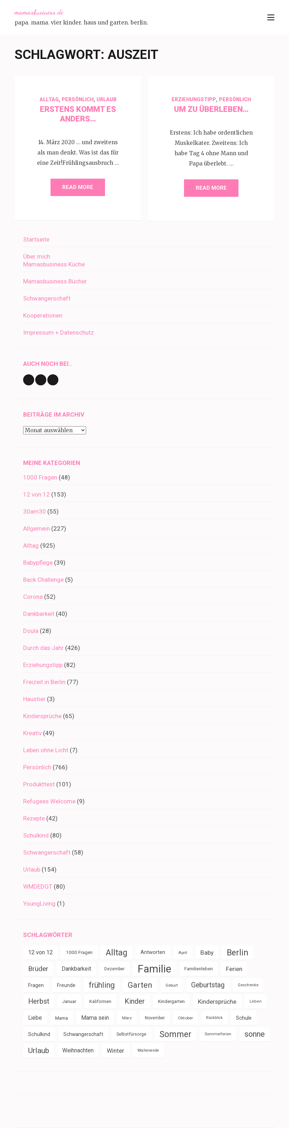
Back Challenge (43, 579)
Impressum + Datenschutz (58, 332)
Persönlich (78, 99)
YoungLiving (39, 903)
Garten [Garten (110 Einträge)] (140, 985)
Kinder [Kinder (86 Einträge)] (135, 1001)
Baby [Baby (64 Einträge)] (207, 952)
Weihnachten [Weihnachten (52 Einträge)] (78, 1050)
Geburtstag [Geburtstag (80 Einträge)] (208, 985)
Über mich (36, 256)
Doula (30, 630)
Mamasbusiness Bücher (55, 281)
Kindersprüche (42, 716)
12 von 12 (36, 494)
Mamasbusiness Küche (54, 264)
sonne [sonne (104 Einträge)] (255, 1034)
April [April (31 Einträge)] (182, 952)
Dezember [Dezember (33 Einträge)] (114, 968)
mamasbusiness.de (39, 12)
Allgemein (36, 528)
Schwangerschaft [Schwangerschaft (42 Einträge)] (83, 1034)
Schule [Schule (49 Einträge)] (244, 1018)
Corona (33, 596)
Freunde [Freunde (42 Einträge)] (66, 985)
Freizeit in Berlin (44, 681)
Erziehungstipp (194, 99)
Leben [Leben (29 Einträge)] (255, 1001)
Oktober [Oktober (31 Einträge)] (185, 1017)
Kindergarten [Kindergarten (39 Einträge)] (171, 1001)
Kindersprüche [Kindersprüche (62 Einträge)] (217, 1001)
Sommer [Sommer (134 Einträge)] (175, 1034)
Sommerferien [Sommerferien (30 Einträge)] (218, 1034)
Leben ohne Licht (45, 750)
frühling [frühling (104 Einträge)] (102, 985)
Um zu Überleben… (211, 109)
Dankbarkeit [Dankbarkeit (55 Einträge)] (76, 968)
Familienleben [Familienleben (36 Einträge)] (198, 968)
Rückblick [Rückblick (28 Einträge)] (214, 1017)
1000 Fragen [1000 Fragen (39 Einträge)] (79, 952)
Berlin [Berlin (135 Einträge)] (237, 953)
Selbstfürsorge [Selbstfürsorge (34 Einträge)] (131, 1034)
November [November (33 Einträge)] (155, 1017)
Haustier (34, 699)
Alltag (49, 99)
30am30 (34, 511)
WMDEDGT (37, 886)
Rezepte (34, 818)
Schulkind (36, 835)
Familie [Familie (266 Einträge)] (154, 969)
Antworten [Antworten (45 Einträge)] (153, 952)
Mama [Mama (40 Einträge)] (61, 1018)
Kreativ (32, 733)
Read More (77, 187)
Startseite (36, 239)
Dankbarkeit (38, 613)
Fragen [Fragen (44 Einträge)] (36, 985)
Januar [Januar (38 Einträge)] (69, 1001)
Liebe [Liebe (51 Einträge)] (35, 1017)
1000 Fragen (40, 477)
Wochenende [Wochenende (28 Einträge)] (148, 1050)
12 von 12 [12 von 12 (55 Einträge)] (40, 952)
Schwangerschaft (46, 298)
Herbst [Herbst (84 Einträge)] (38, 1001)
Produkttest (39, 784)
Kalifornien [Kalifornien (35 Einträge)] (100, 1001)
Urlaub (106, 99)
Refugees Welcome (49, 801)
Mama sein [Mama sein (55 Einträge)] (95, 1017)
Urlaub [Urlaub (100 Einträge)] (38, 1050)
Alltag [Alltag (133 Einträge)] (116, 953)
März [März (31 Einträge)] (127, 1017)
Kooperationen (42, 315)
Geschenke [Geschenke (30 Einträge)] (248, 985)
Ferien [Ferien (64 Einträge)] (234, 968)
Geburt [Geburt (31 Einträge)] (171, 985)
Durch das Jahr (43, 647)
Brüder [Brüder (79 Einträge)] (38, 969)
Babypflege (38, 562)
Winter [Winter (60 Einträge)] (115, 1050)
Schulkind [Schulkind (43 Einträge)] (39, 1034)
